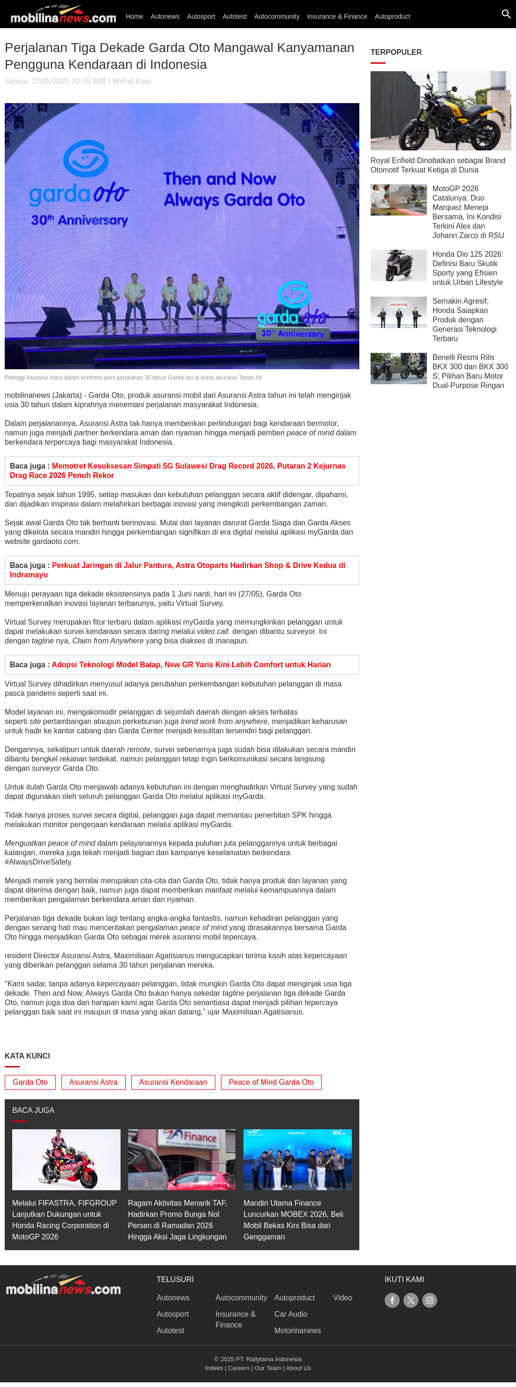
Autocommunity (276, 16)
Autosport (201, 16)
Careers (239, 1368)
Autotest (235, 16)
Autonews (165, 16)
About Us (298, 1368)
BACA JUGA (33, 1110)
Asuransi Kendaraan (173, 1082)
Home (134, 16)
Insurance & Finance (337, 16)
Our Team (268, 1368)
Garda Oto (30, 1082)
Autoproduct (392, 16)
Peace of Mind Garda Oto (271, 1082)
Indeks (214, 1368)
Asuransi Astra (93, 1082)
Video (343, 1298)
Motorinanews (297, 1331)
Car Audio (290, 1314)
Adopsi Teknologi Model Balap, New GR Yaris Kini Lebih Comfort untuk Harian (191, 665)
